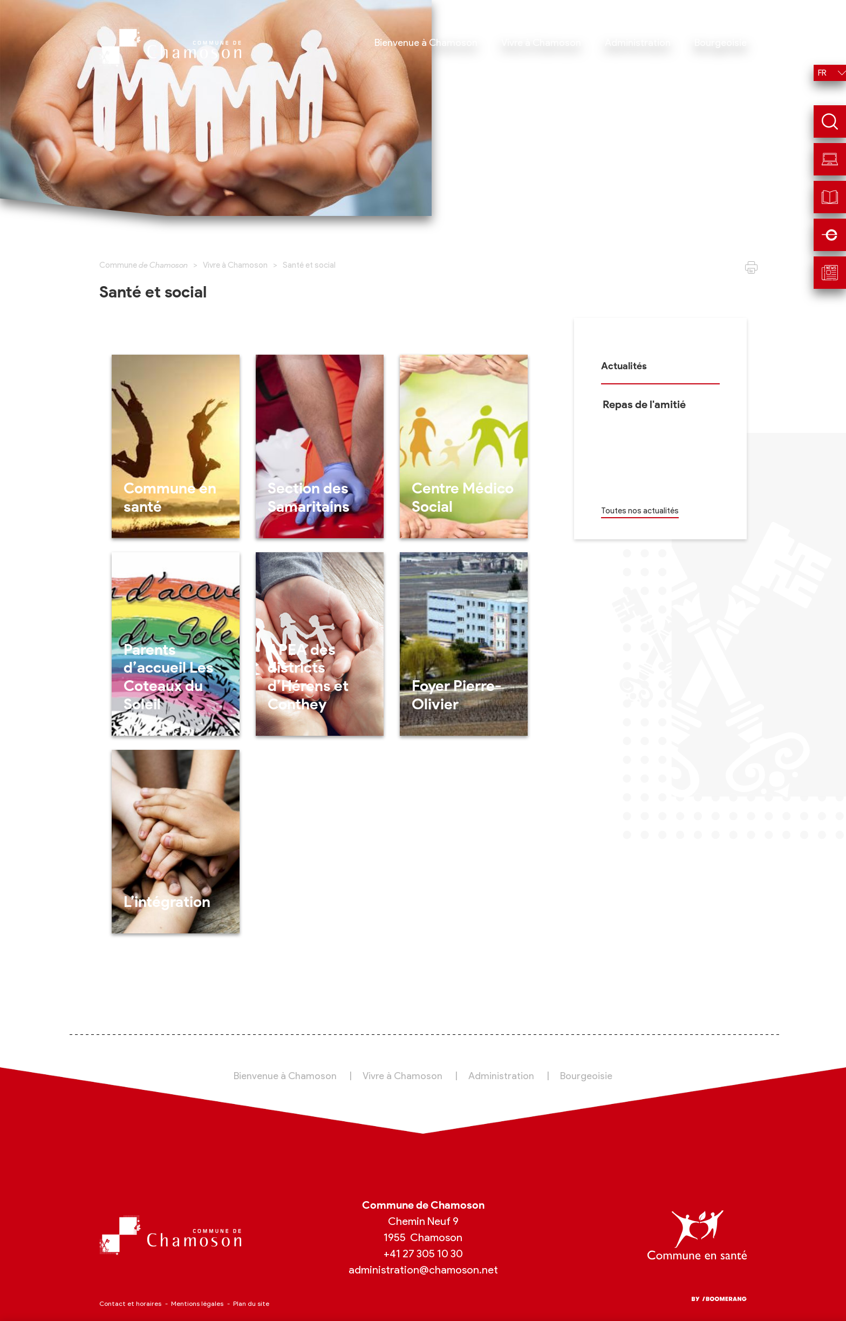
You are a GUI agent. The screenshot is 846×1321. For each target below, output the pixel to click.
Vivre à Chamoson (235, 265)
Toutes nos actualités (640, 511)
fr (822, 73)
